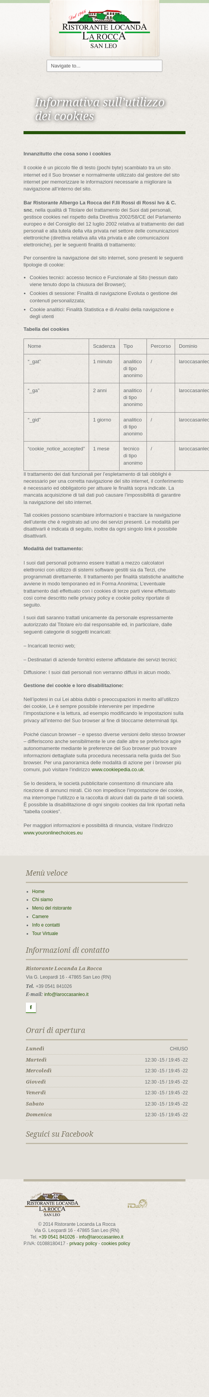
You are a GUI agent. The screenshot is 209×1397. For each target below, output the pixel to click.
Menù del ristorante (52, 908)
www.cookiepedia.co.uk (117, 769)
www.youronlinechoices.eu (53, 833)
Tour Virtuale (45, 933)
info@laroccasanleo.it (66, 994)
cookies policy (115, 1243)
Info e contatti (46, 925)
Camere (40, 916)
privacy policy (83, 1243)
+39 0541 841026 (57, 1237)
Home (38, 891)
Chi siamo (42, 899)
